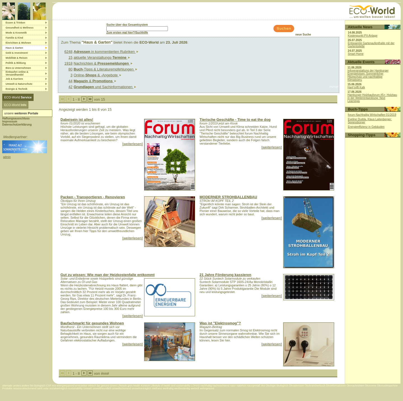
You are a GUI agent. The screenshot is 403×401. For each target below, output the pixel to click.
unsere (21, 113)
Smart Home (356, 53)
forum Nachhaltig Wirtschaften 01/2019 (372, 114)
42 (70, 87)
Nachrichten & (103, 63)
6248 (68, 51)
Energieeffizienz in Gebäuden (366, 126)
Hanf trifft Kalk (356, 87)
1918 (68, 63)
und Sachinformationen (105, 87)
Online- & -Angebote (97, 75)
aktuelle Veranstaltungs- (102, 57)
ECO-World (18, 97)
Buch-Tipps (358, 109)
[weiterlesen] (132, 144)
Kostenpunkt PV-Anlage (363, 35)
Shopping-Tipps (362, 135)
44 (70, 81)
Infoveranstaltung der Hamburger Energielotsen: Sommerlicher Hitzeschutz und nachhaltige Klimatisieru (368, 75)
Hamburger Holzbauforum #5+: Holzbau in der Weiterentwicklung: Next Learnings (372, 98)
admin (7, 157)
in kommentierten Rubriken (106, 51)
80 (70, 69)
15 (70, 57)
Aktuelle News (360, 27)
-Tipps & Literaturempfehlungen (105, 69)
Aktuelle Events (361, 62)
